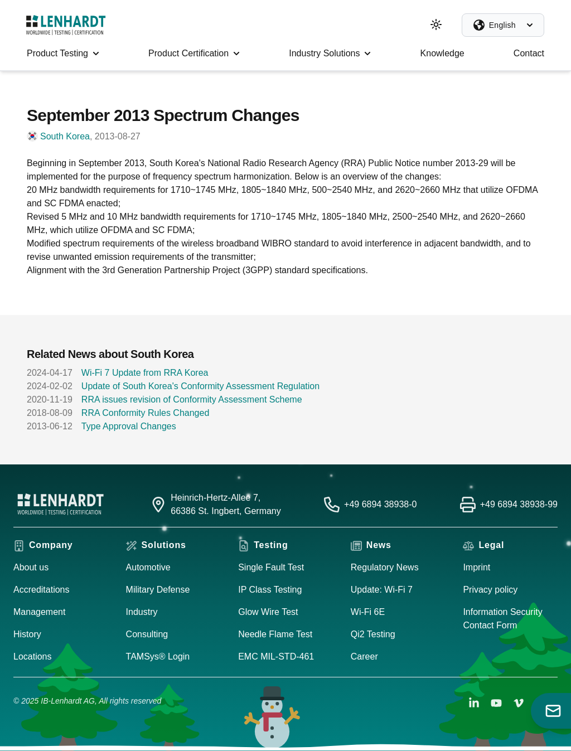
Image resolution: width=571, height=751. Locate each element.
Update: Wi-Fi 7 (382, 589)
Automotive (148, 567)
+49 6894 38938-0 (380, 504)
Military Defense (158, 589)
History (27, 634)
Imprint (476, 567)
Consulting (147, 634)
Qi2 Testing (373, 634)
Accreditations (41, 589)
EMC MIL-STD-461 (276, 656)
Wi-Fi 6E (368, 612)
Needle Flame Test (275, 634)
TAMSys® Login (158, 656)
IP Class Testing (270, 589)
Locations (32, 656)
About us (31, 567)
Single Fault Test (271, 567)
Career (364, 656)
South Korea (65, 136)
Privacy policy (490, 589)
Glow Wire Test (268, 612)
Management (39, 612)
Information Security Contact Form (502, 618)
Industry (142, 612)
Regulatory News (385, 567)
